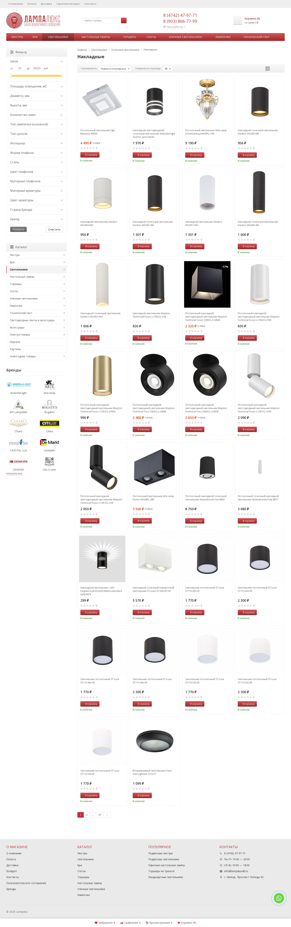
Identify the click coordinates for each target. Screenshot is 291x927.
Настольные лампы (95, 37)
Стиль (36, 162)
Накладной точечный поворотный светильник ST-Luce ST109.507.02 (153, 589)
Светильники (58, 37)
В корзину (89, 154)
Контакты (90, 3)
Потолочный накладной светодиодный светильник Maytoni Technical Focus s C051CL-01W (258, 408)
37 (99, 815)
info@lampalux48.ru (236, 871)
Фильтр (18, 52)
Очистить (54, 229)
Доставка (46, 3)
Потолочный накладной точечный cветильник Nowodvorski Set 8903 (205, 497)
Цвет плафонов (36, 172)
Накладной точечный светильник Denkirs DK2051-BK (153, 223)
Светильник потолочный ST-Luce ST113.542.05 (99, 772)
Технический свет (256, 37)
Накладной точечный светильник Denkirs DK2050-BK (258, 132)
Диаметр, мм (36, 96)
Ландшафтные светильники (165, 877)
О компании (16, 3)
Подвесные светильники (163, 859)
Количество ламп (36, 115)
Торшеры (129, 37)
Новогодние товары (22, 356)
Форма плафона (36, 153)
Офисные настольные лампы (166, 865)
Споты (151, 37)
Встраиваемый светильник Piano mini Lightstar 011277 (152, 772)
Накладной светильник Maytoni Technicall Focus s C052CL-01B (151, 315)
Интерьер (36, 143)
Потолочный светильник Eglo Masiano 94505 (97, 132)
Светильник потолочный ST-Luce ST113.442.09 (152, 680)
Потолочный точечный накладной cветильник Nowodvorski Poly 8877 (258, 497)
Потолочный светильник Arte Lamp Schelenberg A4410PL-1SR (206, 132)
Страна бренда (36, 209)
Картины (15, 349)
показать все (14, 473)
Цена (36, 61)
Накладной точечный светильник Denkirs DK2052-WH (100, 315)
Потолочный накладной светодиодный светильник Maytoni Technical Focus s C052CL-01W (258, 317)
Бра (34, 37)
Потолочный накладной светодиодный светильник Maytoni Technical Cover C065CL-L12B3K (206, 317)
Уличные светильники (185, 37)
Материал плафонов (36, 181)
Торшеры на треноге (161, 871)
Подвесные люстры (160, 853)
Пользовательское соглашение (26, 883)
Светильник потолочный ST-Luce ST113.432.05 (204, 589)
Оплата (31, 3)
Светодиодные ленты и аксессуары (32, 320)
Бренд (36, 219)
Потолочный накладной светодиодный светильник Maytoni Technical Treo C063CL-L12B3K (206, 408)
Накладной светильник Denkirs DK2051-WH (203, 223)
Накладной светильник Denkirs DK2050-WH (98, 223)
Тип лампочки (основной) (36, 124)
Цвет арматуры (36, 200)
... (281, 37)
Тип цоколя (36, 134)
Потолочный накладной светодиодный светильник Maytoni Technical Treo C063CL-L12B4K (153, 408)
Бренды (11, 889)
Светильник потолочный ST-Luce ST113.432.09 (257, 589)
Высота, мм (36, 105)
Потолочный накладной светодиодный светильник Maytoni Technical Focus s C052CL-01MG (101, 408)
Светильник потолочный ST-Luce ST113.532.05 (204, 680)
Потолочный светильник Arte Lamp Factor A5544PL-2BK (153, 497)
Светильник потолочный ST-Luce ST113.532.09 (257, 680)
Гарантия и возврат (68, 3)
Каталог (18, 247)
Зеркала (15, 342)
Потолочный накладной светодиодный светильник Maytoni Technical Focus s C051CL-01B (101, 499)
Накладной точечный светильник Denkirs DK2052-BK (258, 223)
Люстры (17, 37)
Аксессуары (17, 327)
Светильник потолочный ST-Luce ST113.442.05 (99, 680)
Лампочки (222, 37)
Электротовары (20, 334)
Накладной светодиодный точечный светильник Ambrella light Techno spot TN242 (154, 134)
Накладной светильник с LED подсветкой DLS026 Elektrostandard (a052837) (101, 591)
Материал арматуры (36, 191)
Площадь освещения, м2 (36, 86)
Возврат (11, 871)
